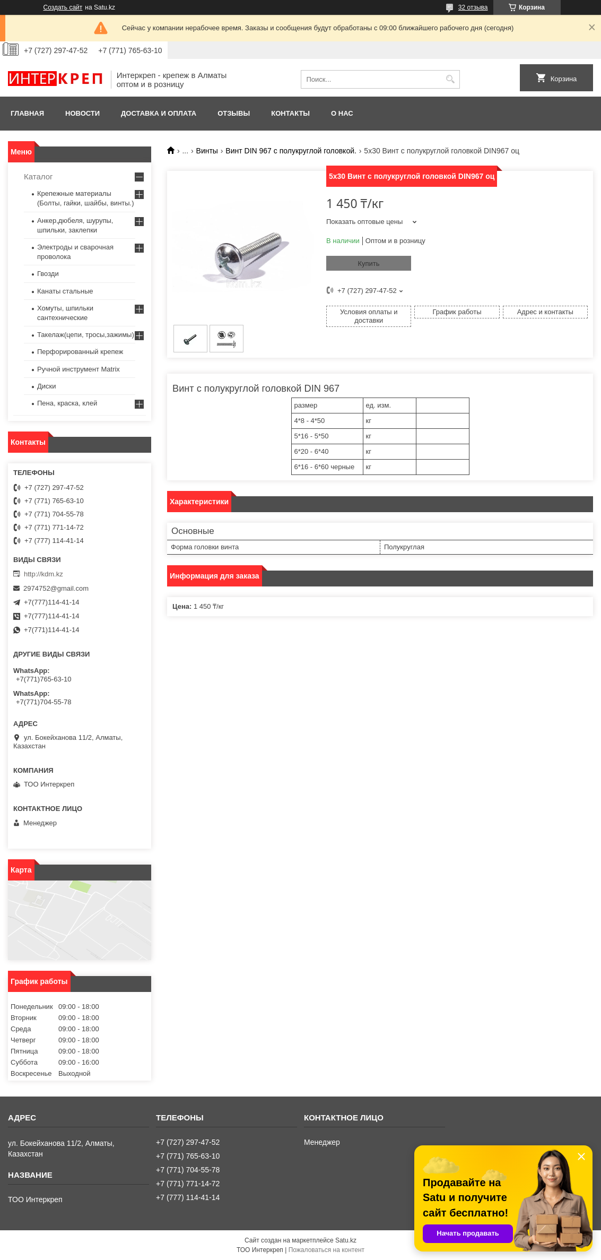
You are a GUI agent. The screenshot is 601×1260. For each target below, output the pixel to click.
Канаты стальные (65, 291)
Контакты (290, 113)
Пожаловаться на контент (326, 1250)
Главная (27, 113)
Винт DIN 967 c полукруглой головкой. (290, 150)
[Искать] (450, 79)
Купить (368, 263)
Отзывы (233, 113)
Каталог (38, 176)
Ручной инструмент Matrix (78, 369)
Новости (82, 113)
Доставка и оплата (158, 113)
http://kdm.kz (43, 574)
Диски (46, 386)
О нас (342, 113)
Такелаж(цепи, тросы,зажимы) (85, 335)
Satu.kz (345, 1240)
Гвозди (48, 274)
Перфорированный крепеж (80, 352)
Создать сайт (63, 7)
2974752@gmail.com (56, 588)
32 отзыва (473, 7)
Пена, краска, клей (67, 403)
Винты (207, 150)
